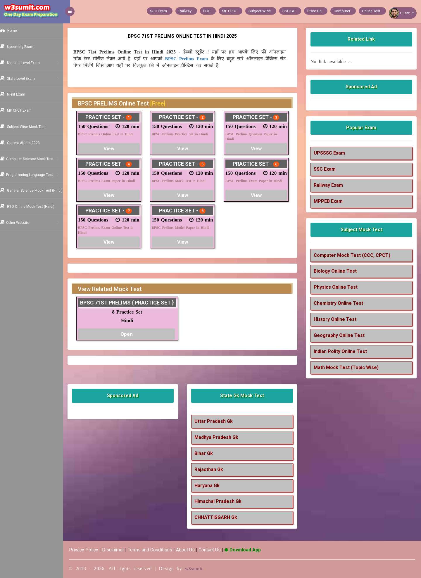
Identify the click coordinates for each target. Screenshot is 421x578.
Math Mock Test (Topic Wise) (348, 367)
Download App (250, 550)
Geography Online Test (341, 335)
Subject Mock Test (362, 229)
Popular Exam (363, 127)
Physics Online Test (338, 287)
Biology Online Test (337, 271)
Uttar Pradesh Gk (218, 421)
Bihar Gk (208, 453)
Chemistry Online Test (340, 303)
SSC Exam (327, 169)
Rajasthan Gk (213, 469)
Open (132, 334)
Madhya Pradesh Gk (221, 437)
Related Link (362, 39)
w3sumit (201, 568)
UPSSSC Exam (331, 153)
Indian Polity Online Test (342, 351)
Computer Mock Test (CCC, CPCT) (354, 255)
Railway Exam (330, 185)
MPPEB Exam (330, 201)
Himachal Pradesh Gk (222, 501)
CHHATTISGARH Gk (220, 517)
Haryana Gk (211, 485)
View (115, 148)
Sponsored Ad (362, 86)
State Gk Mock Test (246, 395)
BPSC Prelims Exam (195, 58)
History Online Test (337, 319)
